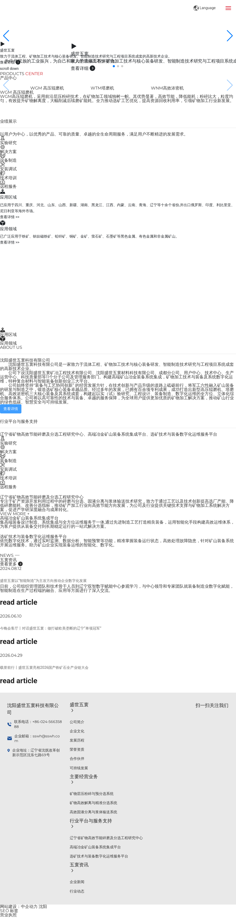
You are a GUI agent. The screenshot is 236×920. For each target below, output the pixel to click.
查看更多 (11, 564)
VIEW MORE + (15, 513)
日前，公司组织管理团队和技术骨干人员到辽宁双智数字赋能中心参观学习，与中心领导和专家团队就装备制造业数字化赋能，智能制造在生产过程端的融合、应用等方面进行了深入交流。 (117, 588)
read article (18, 602)
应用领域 (8, 343)
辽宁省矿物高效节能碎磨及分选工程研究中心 (42, 497)
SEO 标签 (9, 910)
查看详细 (10, 62)
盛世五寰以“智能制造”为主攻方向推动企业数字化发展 (43, 581)
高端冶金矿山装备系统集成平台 (29, 517)
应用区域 (8, 334)
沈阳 (43, 906)
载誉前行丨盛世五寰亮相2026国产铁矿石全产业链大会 (44, 667)
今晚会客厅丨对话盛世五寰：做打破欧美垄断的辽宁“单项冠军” (50, 628)
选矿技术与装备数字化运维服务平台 (33, 536)
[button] (114, 66)
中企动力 (29, 906)
